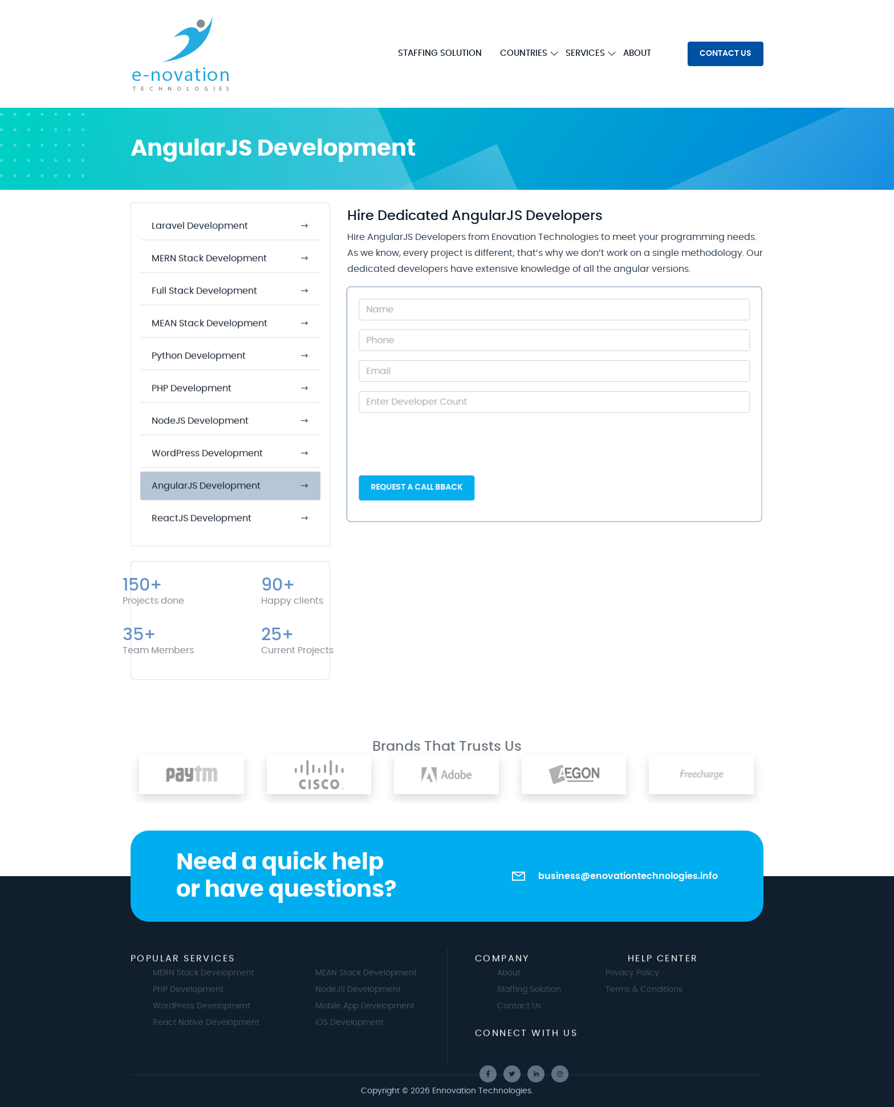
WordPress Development (230, 1006)
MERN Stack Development (232, 973)
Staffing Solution (558, 990)
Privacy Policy (604, 973)
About (537, 973)
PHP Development (216, 990)
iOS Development (378, 1023)
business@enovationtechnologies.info (628, 876)
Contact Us (548, 1006)
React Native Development (234, 1023)
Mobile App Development (393, 1006)
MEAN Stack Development (394, 973)
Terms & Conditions (615, 990)
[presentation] (439, 444)
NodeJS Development (386, 990)
